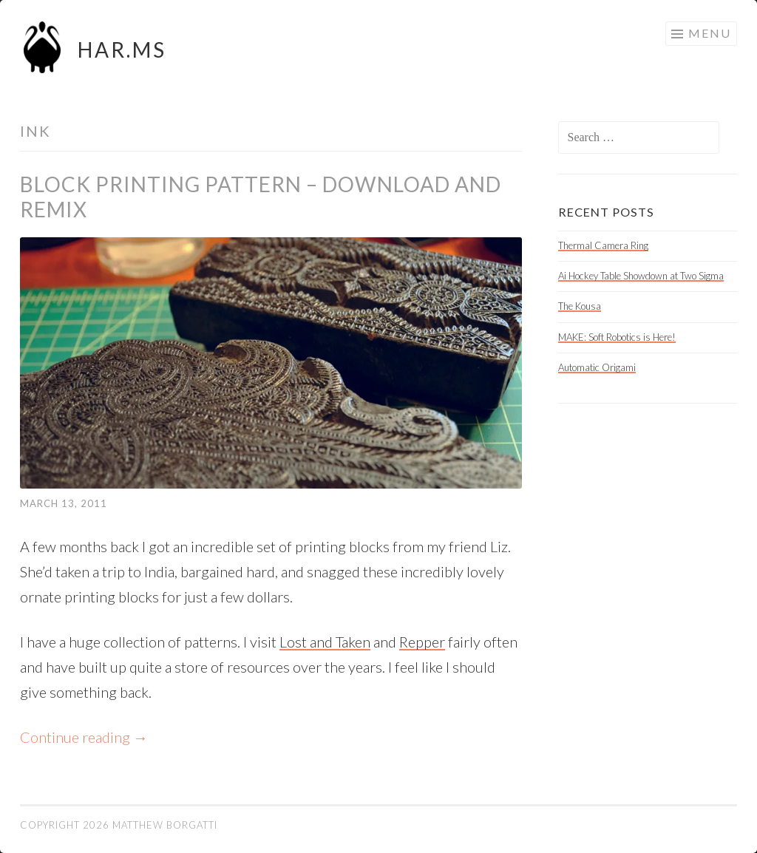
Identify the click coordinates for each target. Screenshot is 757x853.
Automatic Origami (597, 367)
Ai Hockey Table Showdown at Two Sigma (641, 276)
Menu (709, 33)
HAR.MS (122, 49)
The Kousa (579, 306)
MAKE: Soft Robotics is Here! (617, 337)
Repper (422, 641)
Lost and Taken (324, 641)
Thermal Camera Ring (603, 245)
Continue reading (84, 737)
